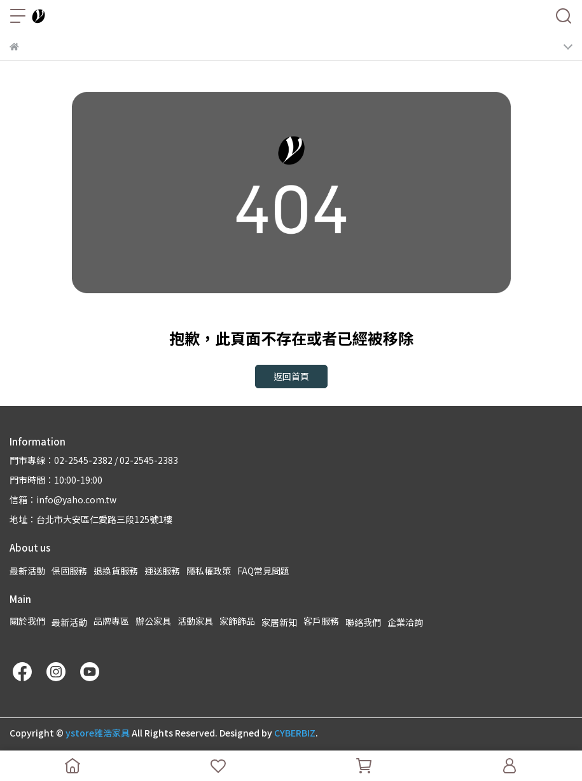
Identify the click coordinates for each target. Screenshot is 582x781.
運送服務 (162, 570)
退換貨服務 (116, 570)
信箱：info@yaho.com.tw (63, 499)
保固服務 (69, 570)
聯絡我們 (363, 622)
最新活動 (27, 570)
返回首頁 (291, 376)
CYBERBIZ (294, 732)
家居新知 (279, 622)
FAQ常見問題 (263, 570)
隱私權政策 (208, 570)
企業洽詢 (405, 622)
